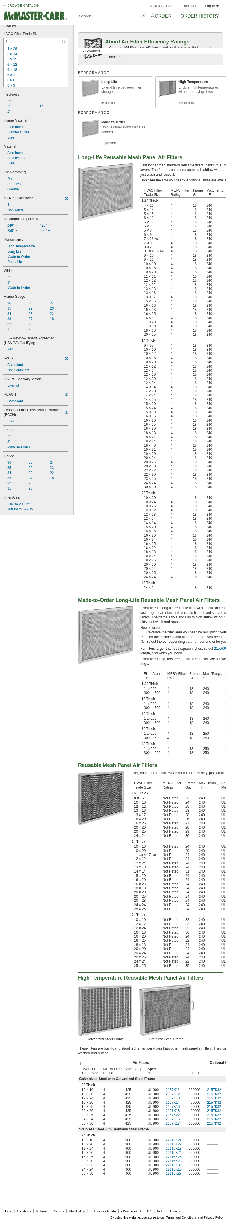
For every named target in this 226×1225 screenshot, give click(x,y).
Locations (24, 1211)
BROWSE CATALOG (23, 5)
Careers (58, 1211)
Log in (212, 6)
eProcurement (131, 1211)
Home (7, 1211)
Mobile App (77, 1211)
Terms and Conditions (181, 1217)
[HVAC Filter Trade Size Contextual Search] (35, 41)
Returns (42, 1211)
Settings (174, 1211)
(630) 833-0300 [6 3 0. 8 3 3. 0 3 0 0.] (161, 6)
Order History (199, 16)
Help (160, 1211)
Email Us (189, 6)
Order (163, 16)
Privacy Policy (214, 1217)
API (149, 1211)
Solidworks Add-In (103, 1211)
